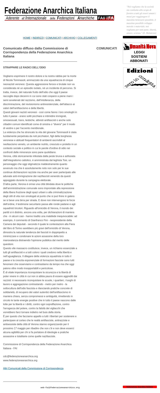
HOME (26, 38)
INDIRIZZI (38, 38)
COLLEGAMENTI (87, 38)
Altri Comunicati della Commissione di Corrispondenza (33, 368)
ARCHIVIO (69, 38)
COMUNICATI (53, 38)
